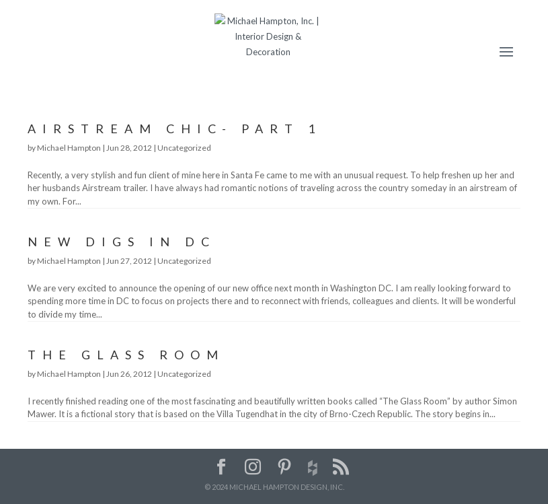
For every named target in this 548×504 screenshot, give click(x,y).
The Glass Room (126, 354)
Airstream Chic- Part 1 (174, 128)
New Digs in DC (122, 241)
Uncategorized (184, 148)
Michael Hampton (69, 148)
